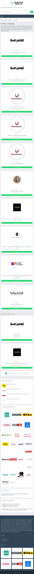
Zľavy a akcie (4, 541)
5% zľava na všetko (17, 218)
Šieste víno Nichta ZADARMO (17, 163)
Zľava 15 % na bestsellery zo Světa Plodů (17, 52)
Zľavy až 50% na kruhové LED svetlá (13, 389)
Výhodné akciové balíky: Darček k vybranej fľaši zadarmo (17, 363)
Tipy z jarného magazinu (11, 384)
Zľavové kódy (4, 540)
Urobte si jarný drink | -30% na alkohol (17, 107)
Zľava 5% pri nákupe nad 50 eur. (17, 304)
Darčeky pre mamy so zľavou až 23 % (13, 398)
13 (23, 373)
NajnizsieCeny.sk (10, 493)
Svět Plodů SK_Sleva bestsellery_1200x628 (17, 79)
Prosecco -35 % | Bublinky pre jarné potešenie (17, 135)
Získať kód (17, 83)
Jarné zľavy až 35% (17, 336)
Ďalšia (27, 373)
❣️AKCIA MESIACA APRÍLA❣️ (17, 191)
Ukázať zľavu (17, 111)
